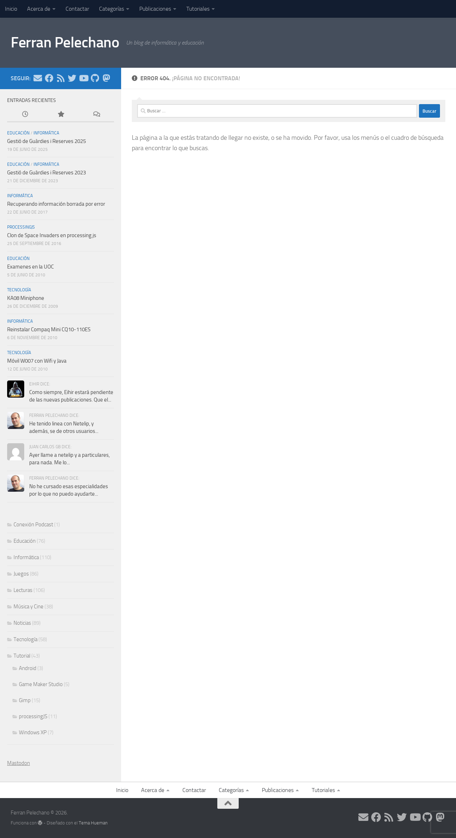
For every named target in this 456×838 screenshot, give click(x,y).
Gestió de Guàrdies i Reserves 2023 (46, 172)
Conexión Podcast (33, 524)
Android (27, 668)
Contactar (77, 8)
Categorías (111, 8)
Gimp (25, 700)
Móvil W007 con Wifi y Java (37, 361)
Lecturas (23, 590)
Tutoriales (197, 8)
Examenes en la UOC (30, 267)
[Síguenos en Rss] (60, 78)
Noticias (22, 623)
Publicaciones (155, 8)
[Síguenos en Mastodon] (106, 78)
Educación (18, 133)
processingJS (21, 227)
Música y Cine (28, 606)
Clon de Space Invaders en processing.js (51, 235)
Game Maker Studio (41, 684)
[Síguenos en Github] (94, 78)
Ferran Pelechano (65, 42)
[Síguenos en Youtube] (83, 78)
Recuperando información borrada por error (56, 204)
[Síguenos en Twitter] (72, 78)
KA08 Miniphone (25, 298)
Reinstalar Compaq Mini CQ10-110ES (48, 329)
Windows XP (33, 732)
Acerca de (38, 8)
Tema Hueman (93, 823)
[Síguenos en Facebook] (49, 78)
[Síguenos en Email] (37, 78)
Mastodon (18, 763)
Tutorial (22, 656)
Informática (46, 133)
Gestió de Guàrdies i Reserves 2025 (46, 141)
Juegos (21, 574)
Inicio (11, 8)
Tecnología (19, 289)
